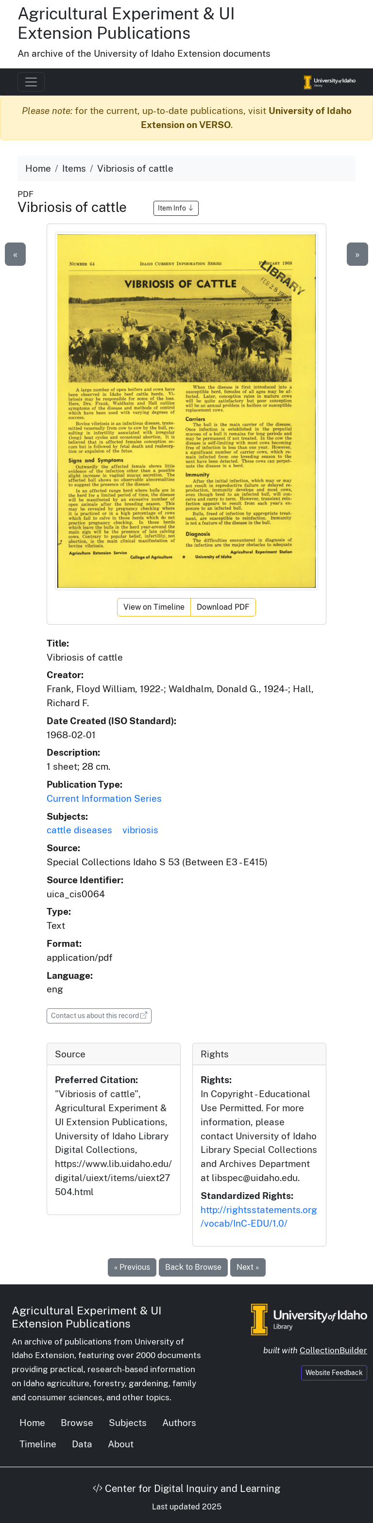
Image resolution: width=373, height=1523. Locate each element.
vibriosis (140, 830)
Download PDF (223, 607)
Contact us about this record (101, 1015)
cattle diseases (79, 830)
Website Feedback (334, 1373)
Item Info (176, 208)
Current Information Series (104, 798)
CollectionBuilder (333, 1350)
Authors (179, 1422)
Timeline (37, 1444)
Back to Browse (193, 1267)
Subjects (128, 1422)
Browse (77, 1422)
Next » (248, 1267)
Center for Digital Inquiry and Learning (186, 1488)
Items (74, 168)
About (121, 1444)
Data (82, 1444)
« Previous (132, 1267)
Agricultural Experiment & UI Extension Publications (126, 23)
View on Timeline (154, 607)
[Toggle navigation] (31, 82)
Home (38, 168)
